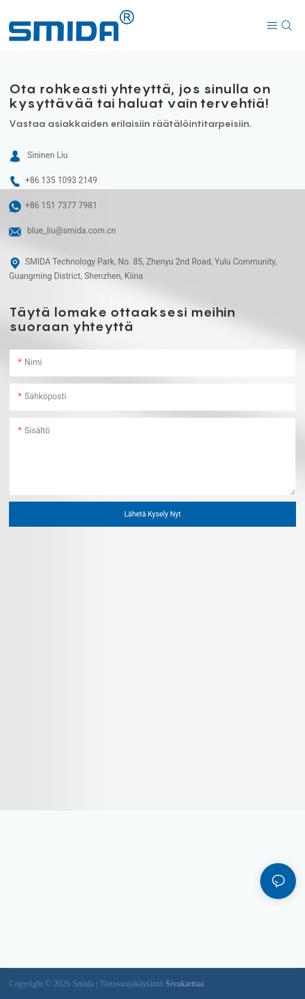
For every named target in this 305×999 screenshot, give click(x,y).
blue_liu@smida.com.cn (71, 230)
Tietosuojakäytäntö (133, 983)
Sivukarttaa (185, 983)
